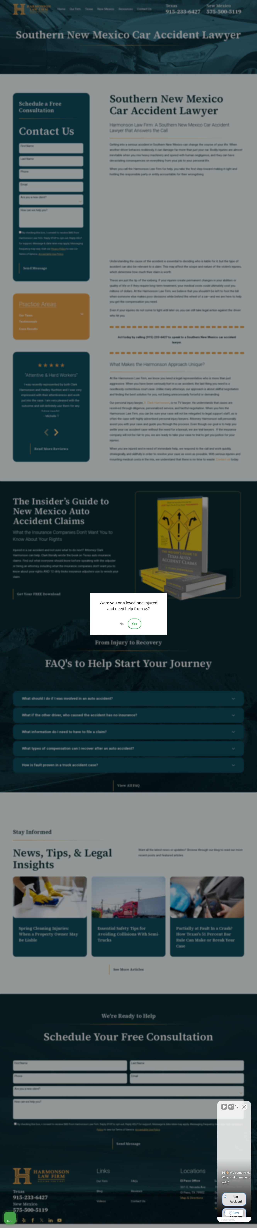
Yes (134, 624)
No (122, 624)
